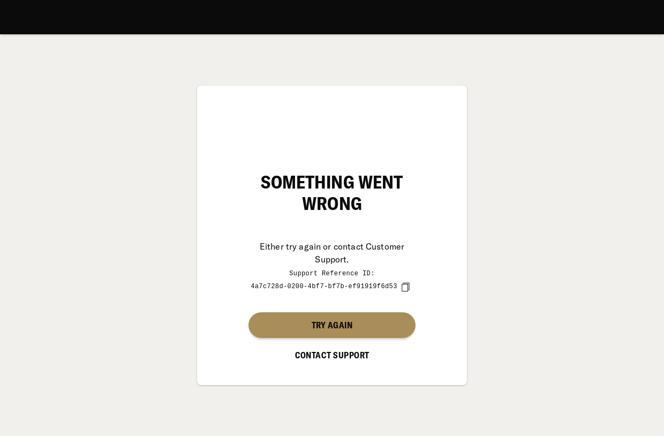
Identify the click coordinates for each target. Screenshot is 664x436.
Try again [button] (332, 324)
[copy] (405, 287)
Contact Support (332, 354)
